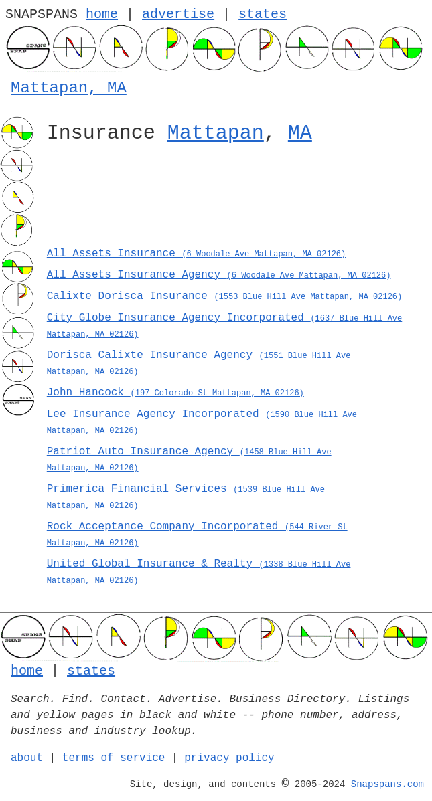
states (262, 14)
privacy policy (229, 758)
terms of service (113, 758)
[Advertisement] (234, 199)
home (102, 14)
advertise (178, 14)
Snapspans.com (387, 784)
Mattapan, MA (69, 88)
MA (300, 133)
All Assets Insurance (196, 254)
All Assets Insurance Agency (219, 275)
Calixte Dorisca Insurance (225, 296)
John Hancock (175, 393)
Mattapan (215, 133)
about (27, 758)
